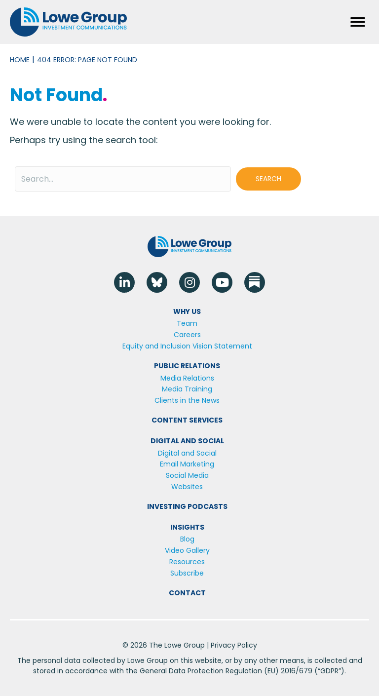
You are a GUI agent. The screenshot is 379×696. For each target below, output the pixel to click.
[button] (268, 179)
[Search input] (123, 179)
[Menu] (357, 22)
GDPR (329, 671)
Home (20, 60)
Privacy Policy (234, 645)
